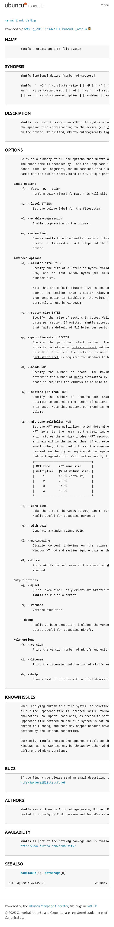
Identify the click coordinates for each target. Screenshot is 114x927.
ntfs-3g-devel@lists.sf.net (43, 783)
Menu (105, 5)
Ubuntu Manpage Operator (48, 906)
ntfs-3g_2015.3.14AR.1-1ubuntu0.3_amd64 (55, 29)
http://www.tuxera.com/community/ (48, 846)
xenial (9, 20)
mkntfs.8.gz (27, 20)
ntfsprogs (52, 873)
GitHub (92, 906)
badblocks (28, 873)
